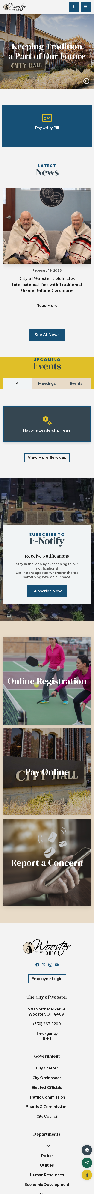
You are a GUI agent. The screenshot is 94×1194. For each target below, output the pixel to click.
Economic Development (47, 1184)
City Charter (47, 1068)
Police (47, 1156)
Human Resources (47, 1175)
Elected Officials (47, 1087)
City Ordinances (47, 1078)
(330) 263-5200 (47, 1024)
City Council (47, 1116)
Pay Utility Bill (47, 121)
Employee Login (47, 979)
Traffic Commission (47, 1097)
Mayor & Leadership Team (47, 424)
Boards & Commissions (47, 1107)
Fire (47, 1146)
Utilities (47, 1165)
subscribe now (47, 591)
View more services (47, 457)
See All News (47, 335)
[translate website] (87, 1150)
